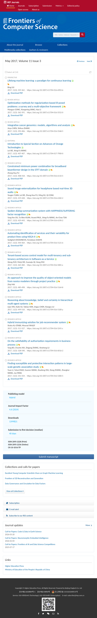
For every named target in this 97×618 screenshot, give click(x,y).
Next (89, 61)
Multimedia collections (14, 49)
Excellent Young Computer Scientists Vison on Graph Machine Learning (34, 473)
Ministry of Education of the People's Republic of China (27, 569)
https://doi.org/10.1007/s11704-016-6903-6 (45, 90)
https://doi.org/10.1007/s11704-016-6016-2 (45, 350)
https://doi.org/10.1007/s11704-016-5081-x (45, 265)
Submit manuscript (48, 456)
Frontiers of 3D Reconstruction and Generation (24, 478)
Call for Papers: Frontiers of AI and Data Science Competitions (30, 544)
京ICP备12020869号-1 (27, 592)
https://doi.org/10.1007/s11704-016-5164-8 (45, 287)
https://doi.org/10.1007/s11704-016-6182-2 (45, 198)
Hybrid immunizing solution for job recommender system (37, 322)
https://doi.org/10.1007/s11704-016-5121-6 (45, 243)
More (88, 525)
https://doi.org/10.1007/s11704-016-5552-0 (45, 112)
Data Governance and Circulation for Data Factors (25, 483)
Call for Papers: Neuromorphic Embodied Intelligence (26, 538)
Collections (62, 44)
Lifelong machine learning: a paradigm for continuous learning (39, 80)
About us (35, 9)
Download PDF (17, 93)
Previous (81, 61)
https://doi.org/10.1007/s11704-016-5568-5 (45, 131)
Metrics (60, 6)
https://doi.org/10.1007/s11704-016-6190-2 (45, 220)
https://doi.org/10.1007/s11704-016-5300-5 (45, 376)
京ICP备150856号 (43, 592)
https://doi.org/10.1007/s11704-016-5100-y (45, 309)
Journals (21, 6)
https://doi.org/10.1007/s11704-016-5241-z (45, 328)
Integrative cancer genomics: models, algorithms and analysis (39, 125)
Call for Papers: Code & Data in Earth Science (23, 531)
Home (10, 6)
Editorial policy (73, 6)
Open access (23, 9)
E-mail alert (12, 509)
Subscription (34, 6)
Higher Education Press (14, 566)
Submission (47, 6)
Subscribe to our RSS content (19, 515)
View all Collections (14, 491)
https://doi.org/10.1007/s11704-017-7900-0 (45, 153)
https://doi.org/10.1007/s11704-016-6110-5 (45, 176)
